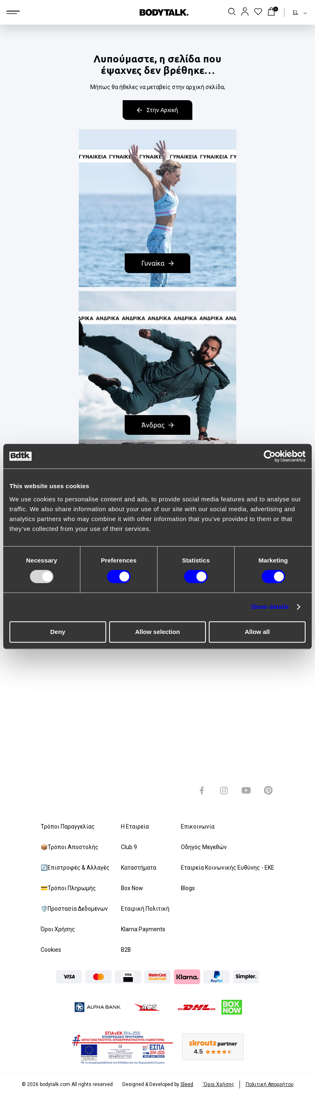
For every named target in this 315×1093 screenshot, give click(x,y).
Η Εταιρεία (135, 826)
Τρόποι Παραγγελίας (68, 826)
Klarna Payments (143, 929)
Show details (270, 606)
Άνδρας (157, 425)
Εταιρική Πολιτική (145, 908)
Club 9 (129, 847)
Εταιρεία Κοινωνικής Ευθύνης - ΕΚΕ (227, 867)
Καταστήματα (138, 867)
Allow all (257, 631)
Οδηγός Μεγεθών (204, 847)
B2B (126, 949)
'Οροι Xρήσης (218, 1084)
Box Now (132, 888)
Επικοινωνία (198, 826)
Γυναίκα (157, 263)
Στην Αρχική (157, 110)
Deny (57, 631)
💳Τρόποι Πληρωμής (68, 888)
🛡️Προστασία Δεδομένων (74, 908)
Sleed (186, 1084)
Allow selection (157, 631)
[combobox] (292, 12)
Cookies (51, 949)
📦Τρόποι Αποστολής (69, 847)
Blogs (188, 888)
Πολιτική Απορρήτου (270, 1084)
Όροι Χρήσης (58, 929)
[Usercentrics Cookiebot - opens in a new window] (270, 456)
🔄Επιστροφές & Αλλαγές (75, 867)
